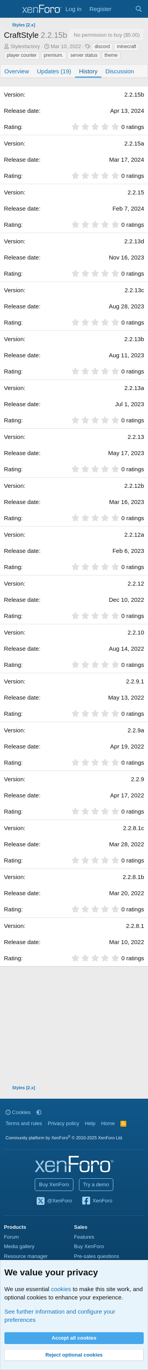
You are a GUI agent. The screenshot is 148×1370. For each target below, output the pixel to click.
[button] (39, 1112)
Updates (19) (54, 71)
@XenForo (54, 1201)
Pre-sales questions (96, 1256)
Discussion (119, 71)
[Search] (138, 9)
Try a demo (96, 1184)
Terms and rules (24, 1123)
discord (102, 46)
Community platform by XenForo (64, 1137)
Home (108, 1123)
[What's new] (123, 9)
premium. (54, 55)
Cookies (18, 1112)
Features (84, 1237)
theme (111, 55)
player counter (22, 55)
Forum (11, 1237)
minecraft (126, 46)
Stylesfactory (25, 46)
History (88, 71)
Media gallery (19, 1246)
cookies (61, 1289)
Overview (16, 71)
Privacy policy (63, 1123)
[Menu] (11, 9)
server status (83, 55)
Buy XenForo (54, 1184)
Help (90, 1123)
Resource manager (26, 1256)
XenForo (96, 1201)
